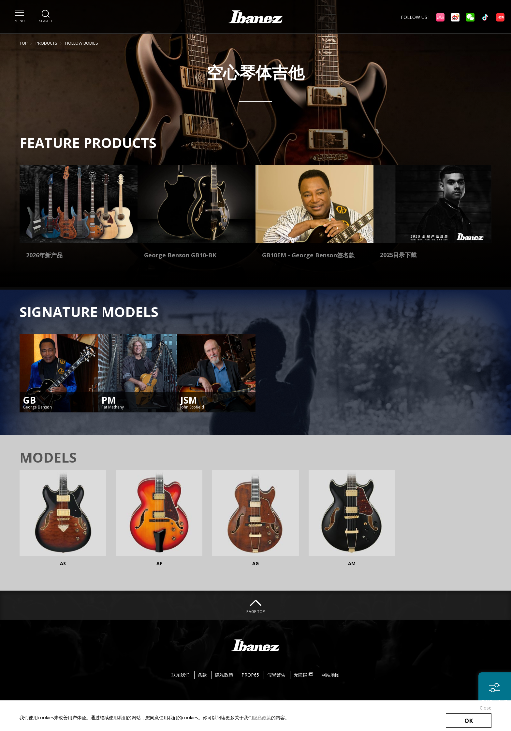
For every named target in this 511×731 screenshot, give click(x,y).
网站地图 (330, 675)
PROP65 (250, 675)
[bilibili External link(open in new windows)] (440, 17)
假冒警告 (276, 675)
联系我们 (180, 675)
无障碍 (303, 675)
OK (468, 720)
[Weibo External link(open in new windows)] (455, 17)
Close (485, 708)
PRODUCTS (46, 43)
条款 (202, 675)
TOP (24, 43)
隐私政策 (262, 717)
